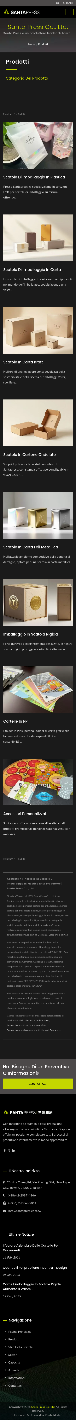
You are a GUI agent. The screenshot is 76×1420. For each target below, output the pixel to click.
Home (31, 44)
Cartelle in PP (15, 721)
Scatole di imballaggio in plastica (34, 177)
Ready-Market (53, 1415)
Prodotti (43, 44)
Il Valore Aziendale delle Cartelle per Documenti (31, 1248)
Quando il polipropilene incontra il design (35, 1267)
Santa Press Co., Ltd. (43, 1406)
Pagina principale (19, 1331)
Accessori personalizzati (25, 813)
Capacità (14, 1362)
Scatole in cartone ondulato (29, 454)
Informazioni (16, 1378)
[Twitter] (9, 1150)
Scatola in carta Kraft (17, 1025)
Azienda (13, 1370)
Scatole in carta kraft (23, 362)
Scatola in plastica (23, 1020)
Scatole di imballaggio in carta (32, 269)
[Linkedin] (13, 1150)
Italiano (67, 3)
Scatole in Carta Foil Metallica (30, 547)
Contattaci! (38, 1083)
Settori (12, 1354)
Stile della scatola (20, 1347)
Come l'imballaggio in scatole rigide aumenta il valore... (32, 1286)
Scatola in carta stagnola (19, 1030)
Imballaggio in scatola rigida (30, 634)
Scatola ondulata (37, 1025)
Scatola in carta (41, 1020)
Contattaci (55, 1030)
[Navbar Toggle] (70, 12)
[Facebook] (5, 1150)
